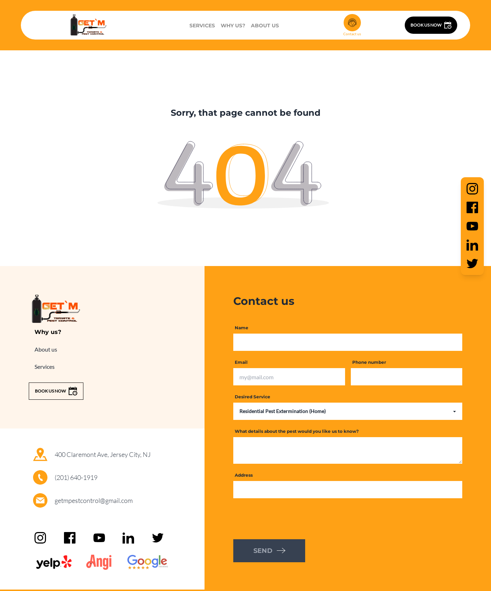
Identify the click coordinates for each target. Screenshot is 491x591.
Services (202, 25)
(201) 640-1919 (76, 477)
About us (265, 25)
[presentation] (288, 518)
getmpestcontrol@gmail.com (94, 500)
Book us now (430, 25)
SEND (269, 550)
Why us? (233, 25)
